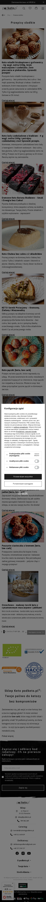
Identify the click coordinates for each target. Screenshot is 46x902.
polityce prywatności (21, 427)
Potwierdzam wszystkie (23, 477)
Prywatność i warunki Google (26, 432)
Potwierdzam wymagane (23, 484)
